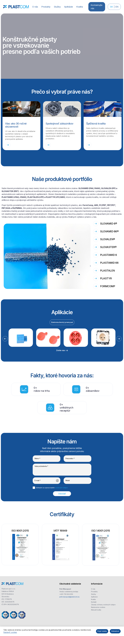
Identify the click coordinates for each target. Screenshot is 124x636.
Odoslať (62, 493)
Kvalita (93, 599)
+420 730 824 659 (66, 594)
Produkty (94, 591)
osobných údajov (61, 488)
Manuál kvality (96, 610)
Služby (93, 594)
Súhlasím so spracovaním (52, 488)
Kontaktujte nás (96, 7)
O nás (93, 589)
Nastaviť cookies (10, 632)
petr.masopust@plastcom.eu (69, 597)
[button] (46, 6)
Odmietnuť (115, 631)
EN (116, 6)
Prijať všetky (102, 631)
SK (111, 6)
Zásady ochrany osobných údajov (103, 605)
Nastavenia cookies (98, 607)
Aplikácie (94, 597)
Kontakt (93, 602)
